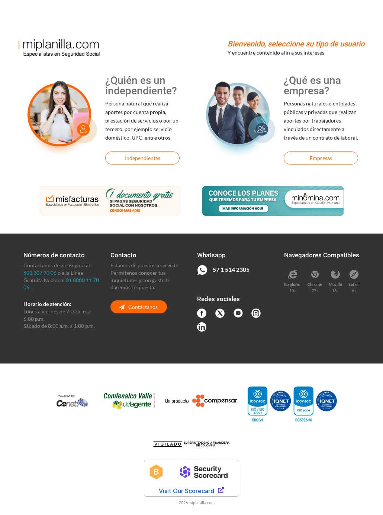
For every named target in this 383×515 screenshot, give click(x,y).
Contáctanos (138, 307)
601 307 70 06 (40, 273)
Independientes (142, 158)
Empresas (321, 158)
